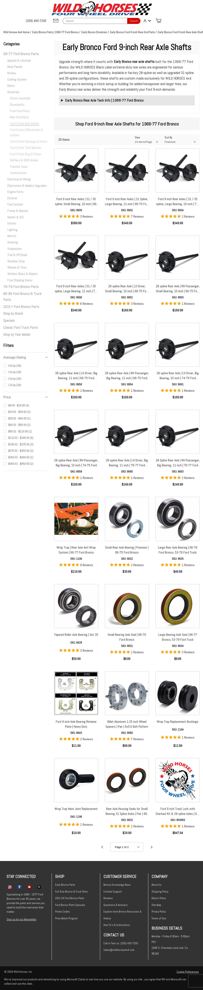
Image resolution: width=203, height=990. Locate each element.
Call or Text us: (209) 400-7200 (120, 943)
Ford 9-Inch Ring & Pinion (25, 154)
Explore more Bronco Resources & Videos (122, 915)
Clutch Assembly (20, 98)
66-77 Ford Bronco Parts (21, 53)
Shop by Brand (13, 313)
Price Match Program (66, 918)
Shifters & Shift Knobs (24, 160)
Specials (9, 320)
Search (134, 21)
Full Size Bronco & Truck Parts (71, 891)
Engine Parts (15, 192)
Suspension (14, 248)
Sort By (168, 137)
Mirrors (11, 236)
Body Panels (14, 67)
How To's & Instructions (116, 925)
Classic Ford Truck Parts (20, 327)
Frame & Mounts (17, 211)
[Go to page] (126, 847)
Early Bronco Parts (65, 885)
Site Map (156, 905)
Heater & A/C (15, 217)
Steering (12, 242)
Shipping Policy (160, 891)
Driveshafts (17, 104)
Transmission (18, 173)
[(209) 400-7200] (36, 20)
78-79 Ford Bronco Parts (21, 286)
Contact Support (112, 891)
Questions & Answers (115, 905)
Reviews (108, 898)
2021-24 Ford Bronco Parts (69, 898)
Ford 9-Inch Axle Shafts (24, 123)
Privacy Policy (159, 911)
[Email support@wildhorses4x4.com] (55, 21)
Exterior (12, 198)
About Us (156, 885)
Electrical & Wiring (19, 179)
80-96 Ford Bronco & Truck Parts (22, 296)
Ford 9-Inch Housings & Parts (28, 141)
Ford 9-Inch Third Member (25, 147)
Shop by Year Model (16, 334)
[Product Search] (95, 21)
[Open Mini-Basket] (158, 20)
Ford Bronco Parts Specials (70, 905)
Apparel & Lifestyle (19, 60)
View (137, 137)
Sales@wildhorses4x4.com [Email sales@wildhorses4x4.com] (118, 950)
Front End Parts (20, 111)
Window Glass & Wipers (22, 274)
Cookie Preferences (188, 972)
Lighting (12, 230)
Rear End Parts (19, 117)
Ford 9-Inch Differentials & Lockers (26, 132)
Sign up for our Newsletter (21, 919)
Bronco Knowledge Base (117, 885)
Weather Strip (16, 261)
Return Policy (159, 898)
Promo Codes (62, 911)
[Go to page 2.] (152, 847)
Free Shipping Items (19, 280)
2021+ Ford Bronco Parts (21, 306)
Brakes (11, 73)
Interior (11, 223)
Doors (11, 85)
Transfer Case (18, 166)
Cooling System (17, 79)
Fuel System (15, 204)
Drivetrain (13, 92)
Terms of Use (159, 918)
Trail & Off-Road (17, 255)
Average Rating (25, 357)
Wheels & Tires (16, 267)
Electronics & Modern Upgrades (27, 185)
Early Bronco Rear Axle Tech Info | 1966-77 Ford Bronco (104, 100)
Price (25, 397)
